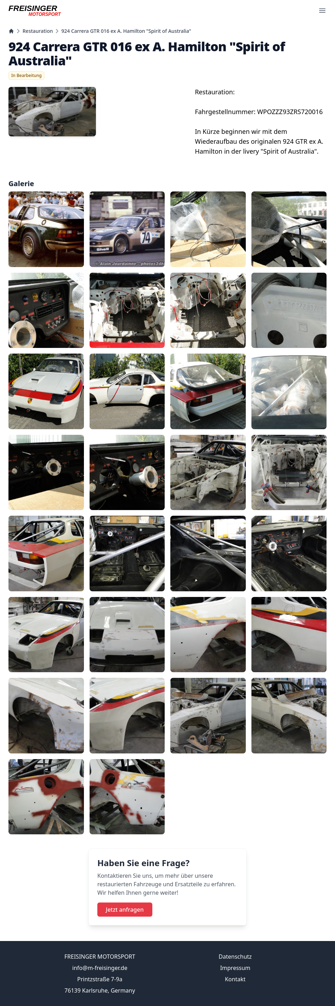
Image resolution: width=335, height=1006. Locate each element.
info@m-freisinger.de (99, 968)
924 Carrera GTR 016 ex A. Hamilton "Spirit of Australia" (126, 31)
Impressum (235, 968)
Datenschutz (235, 956)
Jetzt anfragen (125, 909)
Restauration (38, 31)
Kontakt (235, 979)
